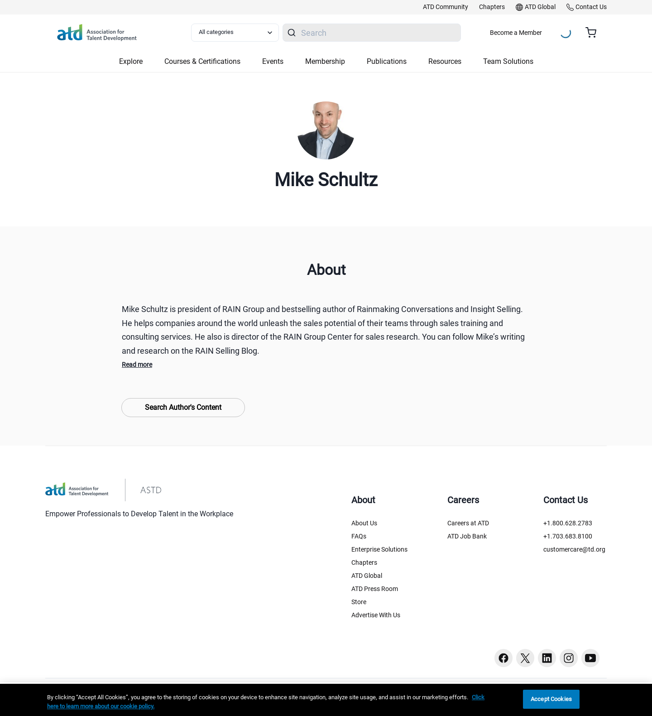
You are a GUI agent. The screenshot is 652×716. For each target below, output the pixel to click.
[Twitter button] (525, 658)
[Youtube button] (590, 658)
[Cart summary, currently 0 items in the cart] (594, 33)
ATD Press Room (374, 588)
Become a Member (516, 32)
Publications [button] (387, 61)
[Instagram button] (569, 658)
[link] (445, 7)
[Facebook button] (503, 658)
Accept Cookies (551, 699)
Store (358, 601)
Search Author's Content (183, 407)
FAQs (358, 536)
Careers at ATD (468, 523)
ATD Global (366, 575)
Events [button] (272, 61)
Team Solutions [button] (508, 61)
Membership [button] (325, 61)
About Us (364, 523)
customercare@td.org (574, 549)
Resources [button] (444, 61)
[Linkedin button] (547, 658)
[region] (326, 700)
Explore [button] (131, 61)
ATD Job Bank (467, 536)
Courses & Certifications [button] (202, 61)
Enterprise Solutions (379, 549)
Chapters (364, 562)
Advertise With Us (375, 615)
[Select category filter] (235, 33)
